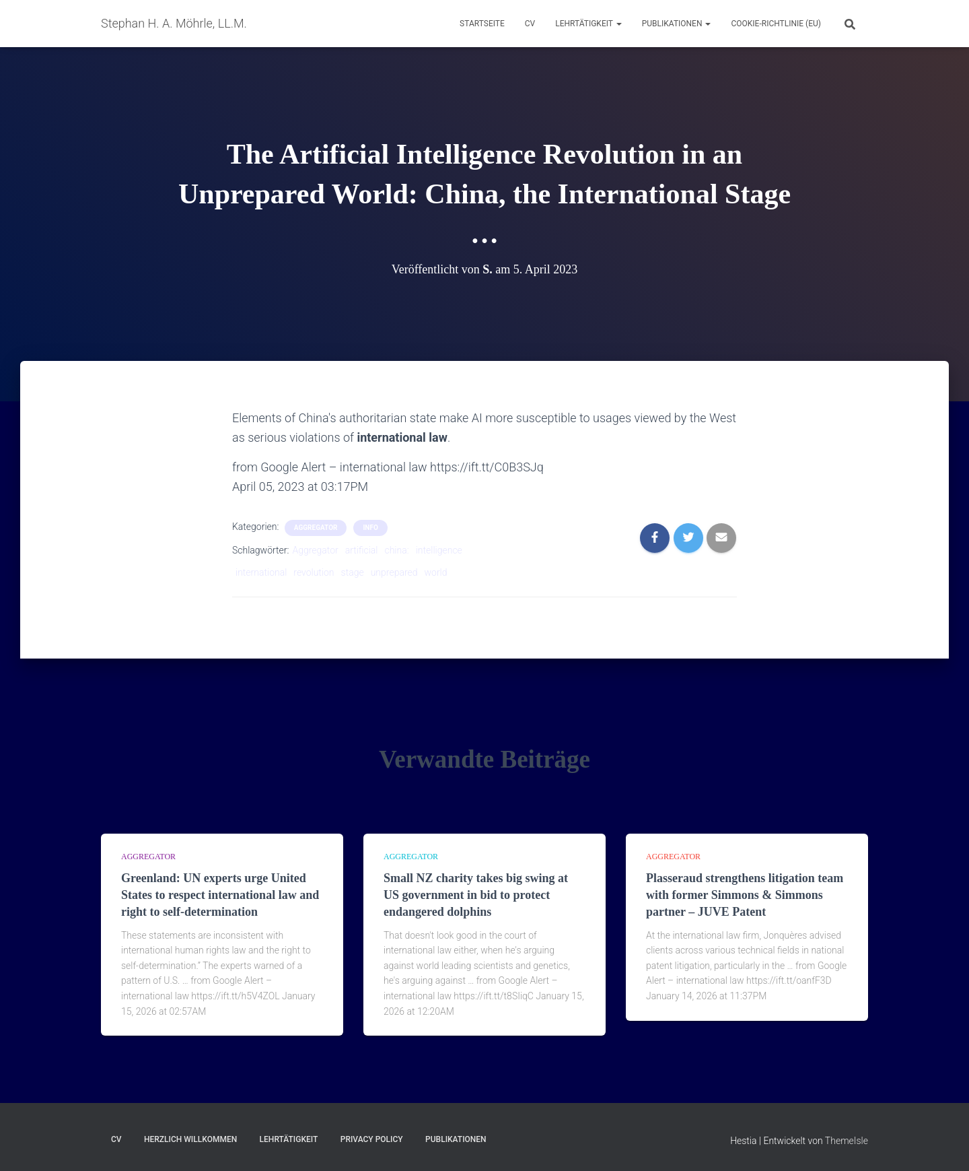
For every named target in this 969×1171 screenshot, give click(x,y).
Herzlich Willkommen (190, 1139)
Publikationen (676, 23)
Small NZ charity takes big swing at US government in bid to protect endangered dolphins (476, 894)
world (436, 572)
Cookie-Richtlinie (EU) (776, 23)
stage (352, 572)
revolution (313, 572)
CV (530, 23)
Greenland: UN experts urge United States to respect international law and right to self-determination (220, 894)
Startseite (482, 23)
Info (370, 527)
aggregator (316, 527)
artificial (361, 550)
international (261, 572)
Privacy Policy (371, 1139)
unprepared (394, 572)
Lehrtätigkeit (588, 23)
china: (396, 550)
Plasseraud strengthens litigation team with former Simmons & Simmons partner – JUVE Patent (744, 894)
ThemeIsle (846, 1140)
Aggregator (315, 550)
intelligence (439, 550)
